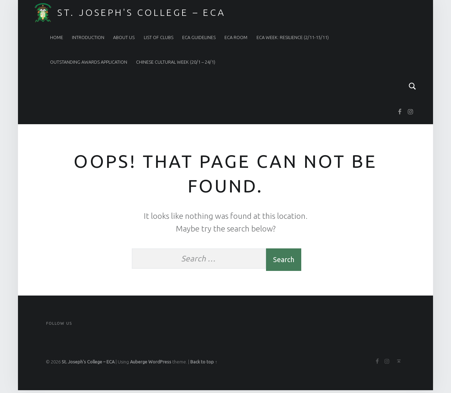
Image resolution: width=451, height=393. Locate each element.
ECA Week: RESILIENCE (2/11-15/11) (293, 37)
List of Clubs (158, 37)
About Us (124, 37)
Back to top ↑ (203, 364)
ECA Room (235, 37)
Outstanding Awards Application (88, 61)
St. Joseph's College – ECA (141, 12)
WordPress (159, 364)
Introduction (88, 37)
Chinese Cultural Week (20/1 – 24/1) (175, 61)
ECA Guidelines (199, 37)
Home (56, 37)
